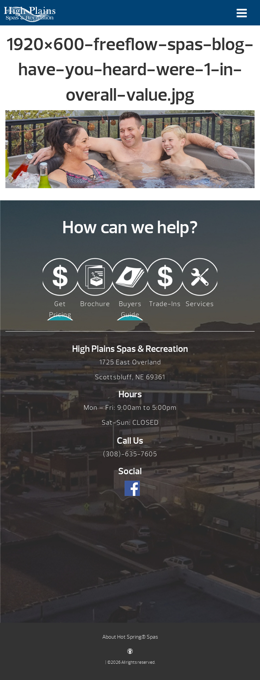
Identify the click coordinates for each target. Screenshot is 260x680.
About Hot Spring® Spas (130, 637)
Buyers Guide (130, 309)
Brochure (95, 304)
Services (200, 304)
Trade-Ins (165, 304)
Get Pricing (60, 309)
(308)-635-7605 (130, 454)
